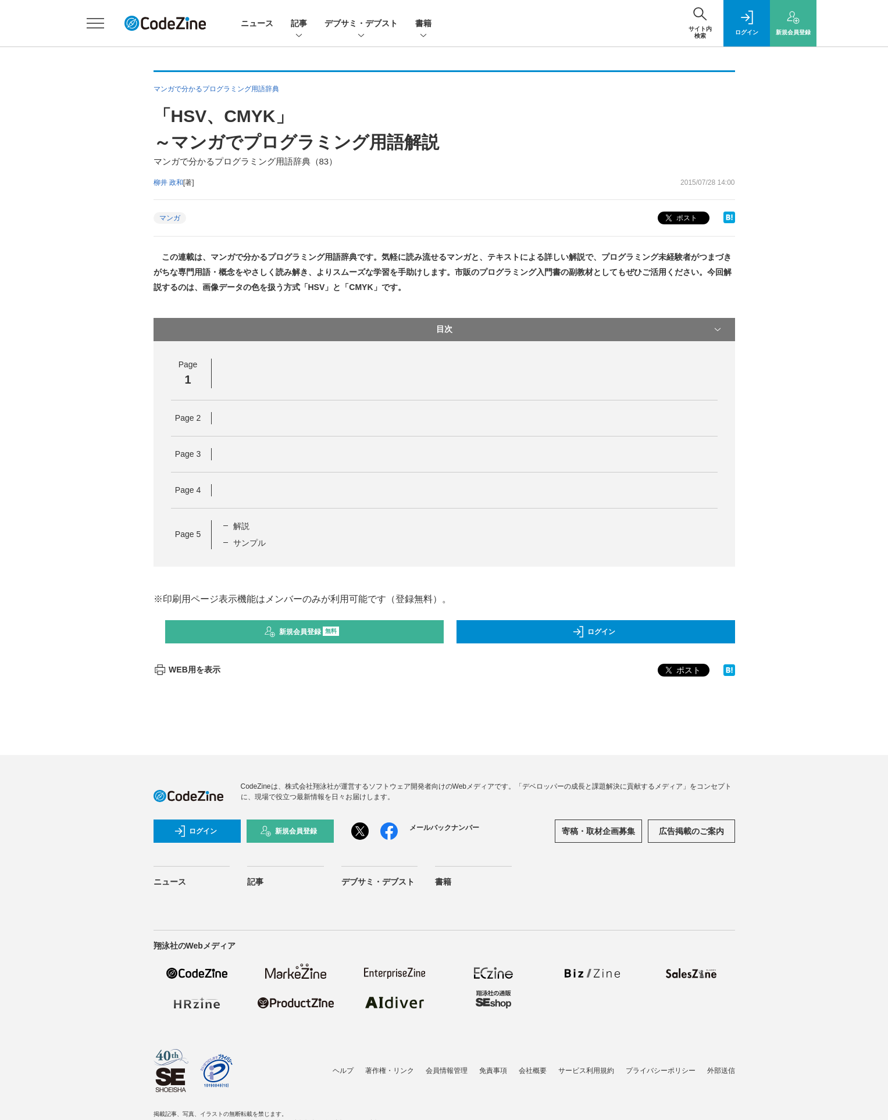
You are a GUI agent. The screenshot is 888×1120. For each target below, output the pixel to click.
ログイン (593, 632)
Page (188, 418)
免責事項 (493, 1071)
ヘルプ (343, 1071)
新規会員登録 (301, 632)
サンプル (249, 543)
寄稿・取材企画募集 (598, 831)
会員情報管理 (447, 1071)
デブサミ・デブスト (361, 24)
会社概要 (533, 1071)
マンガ (169, 218)
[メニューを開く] (95, 23)
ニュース (257, 23)
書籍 (423, 24)
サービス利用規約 (586, 1071)
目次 (579, 329)
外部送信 (721, 1071)
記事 (299, 24)
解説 (241, 526)
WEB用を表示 (187, 669)
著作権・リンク (389, 1071)
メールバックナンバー (444, 828)
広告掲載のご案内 (691, 831)
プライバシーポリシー (661, 1071)
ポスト (680, 218)
